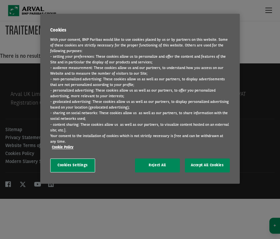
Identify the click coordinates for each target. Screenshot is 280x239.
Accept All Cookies (207, 165)
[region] (140, 99)
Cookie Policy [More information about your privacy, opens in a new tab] (62, 147)
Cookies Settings (73, 165)
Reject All (157, 165)
